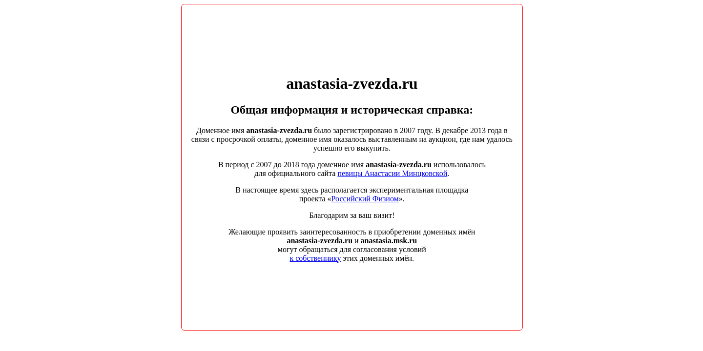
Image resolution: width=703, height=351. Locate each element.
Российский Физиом (365, 199)
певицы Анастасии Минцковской (392, 173)
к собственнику (315, 258)
